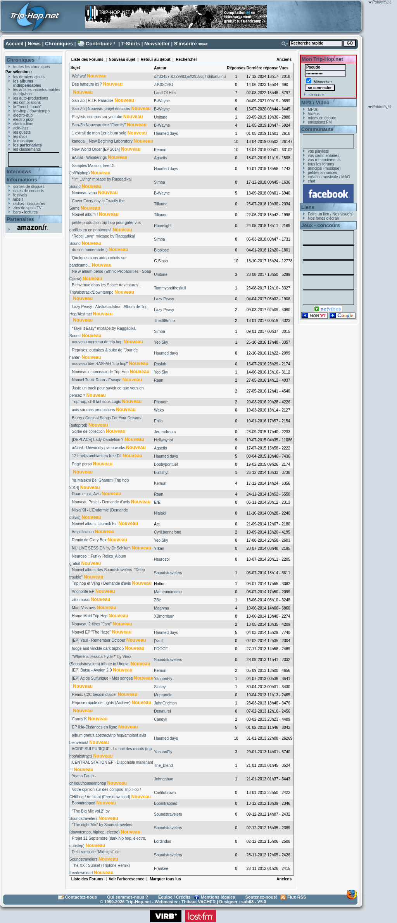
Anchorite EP (83, 591)
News (34, 43)
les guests (22, 132)
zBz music (81, 600)
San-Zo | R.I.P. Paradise (93, 100)
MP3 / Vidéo (315, 102)
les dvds (20, 136)
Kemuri (160, 150)
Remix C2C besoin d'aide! (94, 694)
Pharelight (162, 226)
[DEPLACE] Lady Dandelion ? (98, 439)
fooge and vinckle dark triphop (98, 648)
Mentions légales (218, 897)
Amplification (83, 532)
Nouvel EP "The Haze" (91, 632)
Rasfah (160, 364)
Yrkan (159, 548)
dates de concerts (28, 191)
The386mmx (165, 321)
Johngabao (163, 779)
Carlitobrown (165, 792)
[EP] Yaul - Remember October (98, 640)
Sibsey (160, 687)
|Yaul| (158, 641)
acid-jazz (20, 128)
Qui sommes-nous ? (127, 897)
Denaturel (162, 711)
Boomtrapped (83, 803)
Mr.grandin (163, 695)
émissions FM (320, 122)
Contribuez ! (100, 43)
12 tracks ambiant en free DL (97, 456)
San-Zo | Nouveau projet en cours (101, 109)
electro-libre (23, 124)
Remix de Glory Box (89, 540)
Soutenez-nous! (261, 897)
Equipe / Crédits (174, 897)
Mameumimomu (168, 592)
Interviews (19, 171)
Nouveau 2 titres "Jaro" (92, 624)
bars (17, 212)
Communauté (317, 129)
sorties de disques (29, 186)
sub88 (247, 901)
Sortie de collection (88, 431)
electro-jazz (23, 119)
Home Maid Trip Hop (90, 616)
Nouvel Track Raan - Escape (96, 380)
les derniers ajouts (29, 77)
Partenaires (20, 219)
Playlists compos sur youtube (97, 117)
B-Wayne (162, 101)
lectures (31, 212)
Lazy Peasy (164, 299)
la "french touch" (27, 107)
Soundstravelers (168, 573)
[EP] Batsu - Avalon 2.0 (92, 670)
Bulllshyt (161, 472)
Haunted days (166, 133)
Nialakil (160, 513)
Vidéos (313, 114)
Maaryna (161, 608)
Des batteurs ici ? (87, 84)
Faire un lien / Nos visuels (330, 214)
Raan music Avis (86, 494)
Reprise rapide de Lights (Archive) (101, 703)
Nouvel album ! (85, 214)
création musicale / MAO (329, 177)
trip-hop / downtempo (31, 111)
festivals (20, 195)
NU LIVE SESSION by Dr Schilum (101, 548)
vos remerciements (324, 160)
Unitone (160, 117)
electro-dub (23, 115)
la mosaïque (23, 141)
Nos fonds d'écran (323, 218)
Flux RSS (296, 897)
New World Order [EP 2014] (96, 149)
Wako (159, 410)
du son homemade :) (90, 250)
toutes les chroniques (31, 67)
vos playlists (318, 151)
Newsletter (157, 43)
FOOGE (161, 649)
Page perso (82, 464)
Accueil (14, 43)
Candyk (160, 719)
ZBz (157, 600)
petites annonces (322, 172)
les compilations (27, 102)
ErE (157, 502)
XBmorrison (164, 616)
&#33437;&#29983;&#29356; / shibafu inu (190, 76)
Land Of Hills (165, 93)
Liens (307, 207)
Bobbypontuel (166, 464)
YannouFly (163, 679)
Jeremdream (165, 432)
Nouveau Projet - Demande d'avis (101, 502)
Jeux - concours (320, 225)
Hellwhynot (163, 440)
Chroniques (59, 43)
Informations (22, 180)
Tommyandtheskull (170, 288)
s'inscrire (316, 95)
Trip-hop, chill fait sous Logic (96, 402)
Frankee (161, 868)
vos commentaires (323, 155)
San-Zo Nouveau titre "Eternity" (99, 125)
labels (18, 199)
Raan (158, 380)
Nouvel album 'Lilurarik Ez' (94, 524)
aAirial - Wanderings (89, 157)
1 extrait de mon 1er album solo (99, 133)
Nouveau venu (84, 193)
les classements (27, 149)
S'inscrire (185, 43)
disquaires (36, 203)
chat (311, 181)
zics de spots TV (27, 208)
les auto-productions (30, 98)
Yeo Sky (161, 342)
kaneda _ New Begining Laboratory (102, 141)
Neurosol (161, 559)
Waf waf (79, 76)
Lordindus (162, 841)
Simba (159, 182)
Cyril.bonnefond (167, 532)
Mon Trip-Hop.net (322, 59)
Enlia (158, 421)
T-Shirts (130, 43)
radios (18, 203)
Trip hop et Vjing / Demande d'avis (101, 583)
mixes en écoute (322, 118)
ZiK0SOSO (163, 85)
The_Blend (163, 765)
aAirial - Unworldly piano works (98, 448)
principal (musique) (324, 168)
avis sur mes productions (93, 410)
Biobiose (161, 250)
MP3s (313, 109)
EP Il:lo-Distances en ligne (94, 727)
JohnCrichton (165, 703)
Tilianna (160, 204)
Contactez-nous (81, 897)
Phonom (161, 402)
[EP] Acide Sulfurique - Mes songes (102, 678)
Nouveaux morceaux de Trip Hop (100, 372)
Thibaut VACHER (198, 901)
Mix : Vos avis (84, 608)
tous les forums (321, 164)
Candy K (79, 719)
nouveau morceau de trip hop (97, 342)
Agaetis (160, 158)
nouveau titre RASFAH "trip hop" (100, 364)
